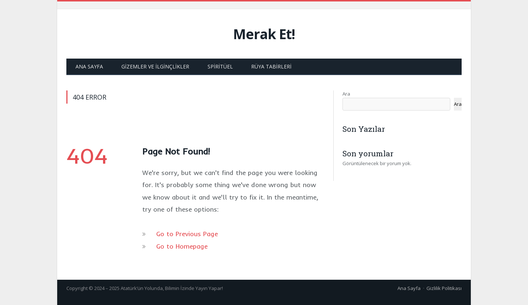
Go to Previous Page (187, 234)
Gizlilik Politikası (444, 288)
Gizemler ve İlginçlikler (155, 66)
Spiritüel (220, 66)
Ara (346, 93)
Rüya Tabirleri (271, 66)
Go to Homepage (182, 246)
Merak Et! (264, 34)
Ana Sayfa (89, 66)
